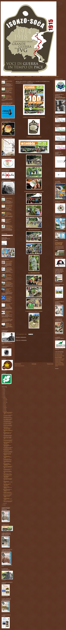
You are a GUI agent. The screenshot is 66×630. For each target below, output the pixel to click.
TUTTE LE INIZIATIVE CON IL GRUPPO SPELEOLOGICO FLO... (7, 462)
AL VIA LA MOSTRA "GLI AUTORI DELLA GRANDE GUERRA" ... (7, 419)
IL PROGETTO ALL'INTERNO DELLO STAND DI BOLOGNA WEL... (7, 472)
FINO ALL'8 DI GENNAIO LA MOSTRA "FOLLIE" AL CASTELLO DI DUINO (8, 262)
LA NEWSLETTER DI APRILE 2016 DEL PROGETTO (8, 220)
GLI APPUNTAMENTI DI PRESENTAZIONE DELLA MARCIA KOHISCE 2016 (8, 88)
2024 (3, 389)
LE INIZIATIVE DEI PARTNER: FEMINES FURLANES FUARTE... (7, 496)
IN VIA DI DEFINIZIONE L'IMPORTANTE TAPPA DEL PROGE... (7, 457)
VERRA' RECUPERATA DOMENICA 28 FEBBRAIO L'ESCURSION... (7, 464)
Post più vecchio (50, 363)
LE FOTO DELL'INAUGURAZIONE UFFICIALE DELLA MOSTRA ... (7, 440)
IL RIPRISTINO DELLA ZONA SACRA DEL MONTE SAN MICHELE (7, 454)
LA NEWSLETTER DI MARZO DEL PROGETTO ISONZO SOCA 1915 (7, 413)
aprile (4, 408)
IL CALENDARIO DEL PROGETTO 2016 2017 (8, 268)
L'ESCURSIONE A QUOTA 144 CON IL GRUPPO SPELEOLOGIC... (7, 477)
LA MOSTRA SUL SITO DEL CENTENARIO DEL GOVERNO (7, 417)
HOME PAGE (5, 76)
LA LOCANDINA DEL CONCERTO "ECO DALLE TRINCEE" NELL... (8, 452)
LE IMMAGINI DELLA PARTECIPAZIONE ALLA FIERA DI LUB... (7, 482)
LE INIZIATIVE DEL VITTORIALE (7, 494)
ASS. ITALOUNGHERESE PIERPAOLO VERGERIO (58, 357)
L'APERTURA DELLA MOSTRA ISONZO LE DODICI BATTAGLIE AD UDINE (8, 275)
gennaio (4, 503)
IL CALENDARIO (27, 76)
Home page (34, 363)
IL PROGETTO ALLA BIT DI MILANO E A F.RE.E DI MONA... (7, 492)
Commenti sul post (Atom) (20, 365)
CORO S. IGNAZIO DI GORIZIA (59, 363)
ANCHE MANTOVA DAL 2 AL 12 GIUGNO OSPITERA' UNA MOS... (7, 433)
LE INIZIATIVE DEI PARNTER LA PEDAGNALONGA (7, 450)
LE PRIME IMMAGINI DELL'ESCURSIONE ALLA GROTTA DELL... (7, 445)
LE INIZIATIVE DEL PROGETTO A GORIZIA (8, 296)
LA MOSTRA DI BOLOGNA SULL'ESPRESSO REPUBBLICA (8, 421)
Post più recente (18, 363)
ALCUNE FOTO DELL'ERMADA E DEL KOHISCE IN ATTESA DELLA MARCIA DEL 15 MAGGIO (8, 96)
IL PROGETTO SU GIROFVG (6, 318)
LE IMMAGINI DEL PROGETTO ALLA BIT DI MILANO (7, 469)
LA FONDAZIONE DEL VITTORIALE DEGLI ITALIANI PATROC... (7, 499)
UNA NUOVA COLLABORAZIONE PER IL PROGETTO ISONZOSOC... (7, 443)
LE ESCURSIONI (36, 76)
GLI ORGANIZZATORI (34, 273)
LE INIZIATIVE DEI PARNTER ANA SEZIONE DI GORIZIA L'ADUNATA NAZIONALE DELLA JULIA (9, 226)
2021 (3, 393)
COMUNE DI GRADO (58, 361)
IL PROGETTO (19, 76)
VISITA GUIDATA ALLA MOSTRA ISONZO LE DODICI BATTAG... (7, 425)
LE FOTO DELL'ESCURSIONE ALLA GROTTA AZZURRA (7, 423)
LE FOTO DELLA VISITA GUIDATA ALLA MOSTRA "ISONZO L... (7, 415)
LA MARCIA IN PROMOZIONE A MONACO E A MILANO (34, 117)
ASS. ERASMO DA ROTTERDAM (59, 355)
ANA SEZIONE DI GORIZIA (58, 353)
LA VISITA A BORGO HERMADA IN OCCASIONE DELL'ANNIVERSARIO (8, 289)
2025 (3, 388)
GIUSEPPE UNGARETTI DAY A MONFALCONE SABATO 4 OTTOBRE (59, 243)
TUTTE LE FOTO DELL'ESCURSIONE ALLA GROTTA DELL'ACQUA (7, 428)
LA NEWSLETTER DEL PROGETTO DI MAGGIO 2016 (8, 82)
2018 (3, 394)
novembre (4, 399)
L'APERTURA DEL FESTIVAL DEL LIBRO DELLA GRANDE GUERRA (9, 283)
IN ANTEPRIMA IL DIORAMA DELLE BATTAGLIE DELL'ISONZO (7, 485)
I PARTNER (12, 76)
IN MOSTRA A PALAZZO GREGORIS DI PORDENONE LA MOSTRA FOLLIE (8, 304)
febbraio (4, 411)
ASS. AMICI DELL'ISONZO (58, 354)
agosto (4, 403)
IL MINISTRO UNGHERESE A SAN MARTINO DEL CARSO (8, 324)
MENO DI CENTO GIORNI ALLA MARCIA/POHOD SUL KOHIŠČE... (7, 490)
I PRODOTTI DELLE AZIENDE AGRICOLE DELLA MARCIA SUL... (7, 438)
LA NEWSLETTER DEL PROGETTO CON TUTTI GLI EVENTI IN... (7, 487)
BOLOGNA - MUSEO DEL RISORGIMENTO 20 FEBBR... (7, 459)
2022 (3, 392)
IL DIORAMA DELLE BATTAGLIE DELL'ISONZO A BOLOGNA (7, 435)
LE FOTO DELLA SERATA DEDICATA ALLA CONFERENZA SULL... (8, 431)
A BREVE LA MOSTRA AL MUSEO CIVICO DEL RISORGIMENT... (7, 501)
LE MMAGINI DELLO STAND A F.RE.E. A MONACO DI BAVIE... (7, 474)
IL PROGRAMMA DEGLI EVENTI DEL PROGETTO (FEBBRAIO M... (7, 479)
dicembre (4, 398)
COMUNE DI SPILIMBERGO (59, 362)
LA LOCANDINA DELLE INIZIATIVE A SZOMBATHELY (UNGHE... (8, 448)
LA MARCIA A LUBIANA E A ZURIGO (34, 136)
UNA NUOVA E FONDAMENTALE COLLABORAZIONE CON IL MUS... (7, 467)
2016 (3, 397)
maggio (4, 407)
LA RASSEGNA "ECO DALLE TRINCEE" (50, 76)
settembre (4, 402)
